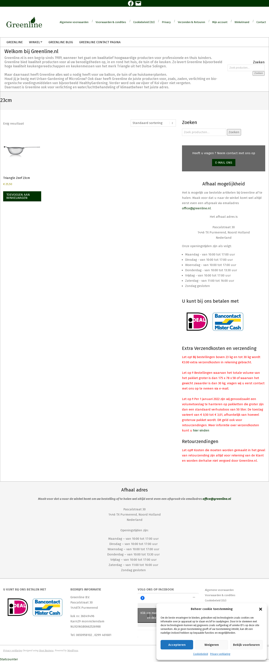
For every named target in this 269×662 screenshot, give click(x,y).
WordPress (72, 650)
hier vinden (201, 430)
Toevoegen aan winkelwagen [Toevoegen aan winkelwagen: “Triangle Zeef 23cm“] (18, 196)
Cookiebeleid (200, 654)
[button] (260, 609)
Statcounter (9, 659)
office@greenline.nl (196, 208)
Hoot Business (46, 650)
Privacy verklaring (220, 654)
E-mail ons (223, 162)
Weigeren (211, 645)
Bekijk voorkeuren (246, 645)
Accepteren (177, 645)
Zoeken (258, 73)
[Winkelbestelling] (153, 123)
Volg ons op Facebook (156, 589)
